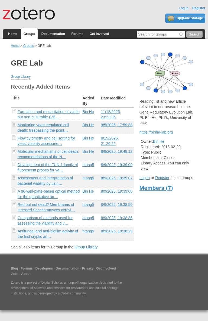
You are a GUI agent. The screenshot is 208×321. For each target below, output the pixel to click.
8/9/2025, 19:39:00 (116, 191)
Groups (29, 34)
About (26, 274)
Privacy (88, 268)
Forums (77, 34)
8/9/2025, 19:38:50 (116, 204)
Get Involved (99, 34)
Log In (183, 8)
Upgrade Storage (185, 18)
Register (198, 8)
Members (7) (156, 188)
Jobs (14, 274)
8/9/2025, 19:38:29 (116, 231)
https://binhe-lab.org (156, 132)
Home (12, 34)
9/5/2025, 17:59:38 (116, 125)
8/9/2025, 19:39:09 (116, 165)
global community (72, 293)
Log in (144, 178)
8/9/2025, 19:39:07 (116, 178)
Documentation (53, 34)
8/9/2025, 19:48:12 (116, 151)
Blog (14, 268)
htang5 (88, 165)
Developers (44, 268)
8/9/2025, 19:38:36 (116, 218)
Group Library (21, 77)
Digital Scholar (51, 282)
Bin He (88, 111)
